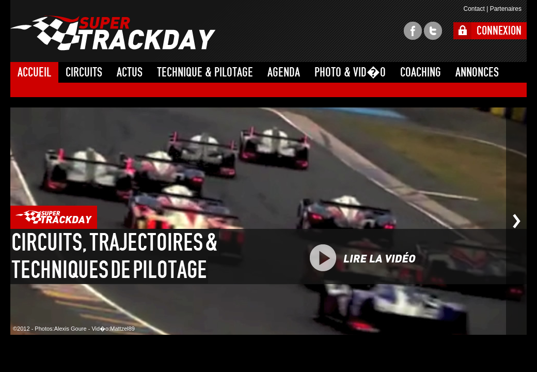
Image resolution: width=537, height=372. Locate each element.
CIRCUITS (84, 72)
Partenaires (506, 8)
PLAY (386, 257)
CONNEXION (499, 30)
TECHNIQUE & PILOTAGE (205, 72)
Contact (473, 8)
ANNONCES (477, 72)
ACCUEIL (34, 72)
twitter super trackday (433, 31)
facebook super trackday (413, 31)
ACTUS (130, 72)
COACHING (420, 72)
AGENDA (283, 72)
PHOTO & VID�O (350, 72)
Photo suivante (516, 221)
